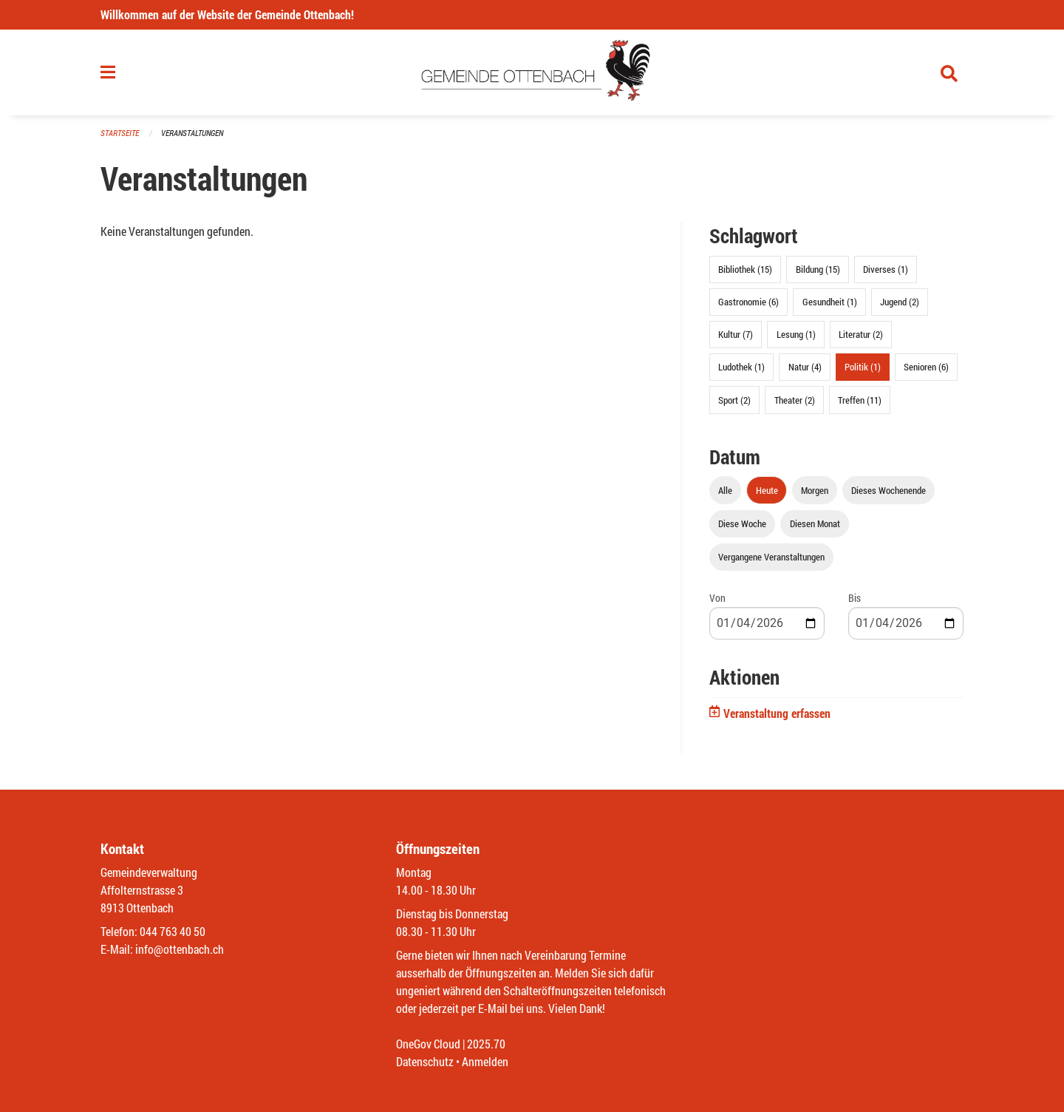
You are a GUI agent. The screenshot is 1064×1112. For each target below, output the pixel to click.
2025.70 (486, 1043)
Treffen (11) (859, 400)
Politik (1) (863, 367)
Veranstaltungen (192, 132)
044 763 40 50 (172, 931)
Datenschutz (425, 1061)
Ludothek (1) (741, 367)
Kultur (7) (735, 334)
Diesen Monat (815, 523)
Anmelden (485, 1061)
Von (717, 598)
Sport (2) (734, 400)
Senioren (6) (926, 367)
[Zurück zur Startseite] (532, 72)
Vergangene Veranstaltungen (771, 557)
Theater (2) (794, 400)
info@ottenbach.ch (179, 949)
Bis (854, 598)
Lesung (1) (796, 334)
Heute (767, 490)
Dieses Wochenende (888, 490)
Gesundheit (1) (829, 302)
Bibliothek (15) (745, 269)
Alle (725, 490)
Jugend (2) (899, 302)
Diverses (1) (885, 269)
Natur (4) (805, 367)
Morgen (814, 490)
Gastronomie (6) (748, 302)
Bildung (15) (818, 269)
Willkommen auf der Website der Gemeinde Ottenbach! (227, 14)
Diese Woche (742, 523)
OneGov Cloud (428, 1043)
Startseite (119, 132)
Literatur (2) (861, 334)
